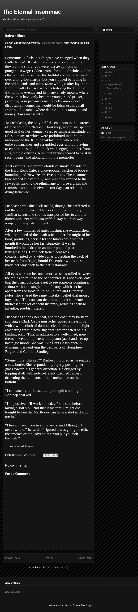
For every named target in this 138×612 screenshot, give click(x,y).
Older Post (84, 557)
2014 (108, 103)
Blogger (89, 605)
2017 (108, 76)
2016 (108, 80)
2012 (108, 112)
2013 (108, 108)
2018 (108, 72)
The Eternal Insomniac (32, 12)
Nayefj (108, 133)
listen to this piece (51, 42)
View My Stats (12, 592)
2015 (108, 99)
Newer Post (12, 557)
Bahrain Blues (114, 88)
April (110, 93)
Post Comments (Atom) (55, 567)
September (113, 84)
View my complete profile (113, 137)
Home (49, 557)
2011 (108, 116)
